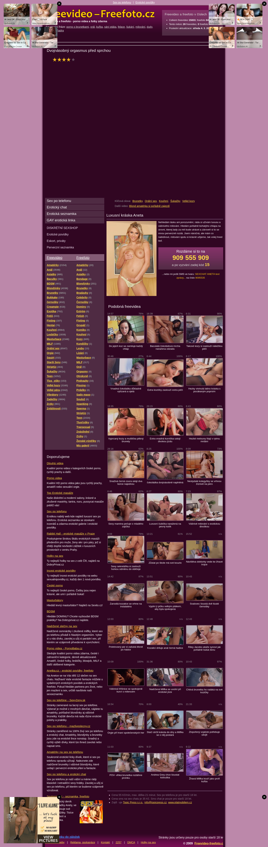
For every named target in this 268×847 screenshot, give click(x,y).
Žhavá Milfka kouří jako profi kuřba (204, 780)
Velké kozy (188, 201)
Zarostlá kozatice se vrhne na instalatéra (126, 605)
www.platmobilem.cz (180, 802)
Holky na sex (55, 555)
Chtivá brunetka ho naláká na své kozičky (204, 691)
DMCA (131, 842)
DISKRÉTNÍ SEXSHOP (62, 228)
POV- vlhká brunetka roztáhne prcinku (125, 776)
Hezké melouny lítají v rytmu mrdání (204, 440)
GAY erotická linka (61, 220)
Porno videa (54, 478)
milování (140, 26)
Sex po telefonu (122, 2)
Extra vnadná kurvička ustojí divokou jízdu (165, 440)
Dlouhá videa (55, 463)
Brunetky (137, 201)
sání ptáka (110, 26)
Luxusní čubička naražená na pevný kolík (165, 525)
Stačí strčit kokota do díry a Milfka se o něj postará (165, 733)
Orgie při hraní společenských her (126, 732)
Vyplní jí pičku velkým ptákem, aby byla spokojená (165, 607)
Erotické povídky (145, 2)
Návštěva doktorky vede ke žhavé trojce (204, 563)
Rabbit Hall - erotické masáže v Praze (71, 533)
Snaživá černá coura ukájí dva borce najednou (125, 482)
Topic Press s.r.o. (133, 802)
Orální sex (151, 201)
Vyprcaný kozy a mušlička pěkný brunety (126, 440)
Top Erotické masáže (60, 492)
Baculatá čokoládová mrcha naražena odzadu (165, 347)
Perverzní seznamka (60, 247)
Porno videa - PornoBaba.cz (64, 648)
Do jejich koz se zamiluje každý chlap (126, 347)
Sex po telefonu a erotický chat (66, 774)
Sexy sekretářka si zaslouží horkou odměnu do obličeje (126, 567)
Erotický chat (57, 207)
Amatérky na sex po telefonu (65, 752)
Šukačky (175, 201)
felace (121, 26)
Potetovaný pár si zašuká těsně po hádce (126, 648)
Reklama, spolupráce (82, 842)
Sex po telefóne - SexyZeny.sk (66, 700)
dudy (149, 26)
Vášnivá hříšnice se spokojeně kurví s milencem (125, 690)
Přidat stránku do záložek (62, 836)
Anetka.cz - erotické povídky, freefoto (70, 670)
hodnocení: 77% (64, 59)
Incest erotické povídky (61, 570)
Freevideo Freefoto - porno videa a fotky (100, 14)
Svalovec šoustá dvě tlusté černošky (204, 605)
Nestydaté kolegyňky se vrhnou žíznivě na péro (204, 482)
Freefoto (82, 258)
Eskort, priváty (56, 240)
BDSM (51, 611)
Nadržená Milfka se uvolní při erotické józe (165, 690)
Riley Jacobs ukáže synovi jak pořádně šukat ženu (204, 648)
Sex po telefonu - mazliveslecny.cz (68, 726)
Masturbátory (55, 600)
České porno (55, 585)
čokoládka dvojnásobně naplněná (165, 482)
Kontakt (105, 842)
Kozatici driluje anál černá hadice (165, 648)
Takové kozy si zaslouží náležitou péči (204, 347)
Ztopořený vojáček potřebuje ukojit (204, 733)
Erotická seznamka (61, 214)
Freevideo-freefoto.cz (209, 843)
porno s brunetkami (77, 26)
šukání (130, 26)
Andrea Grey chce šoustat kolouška (165, 776)
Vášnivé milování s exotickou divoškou (204, 525)
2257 (118, 842)
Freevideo (54, 258)
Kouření (163, 201)
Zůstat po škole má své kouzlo (165, 562)
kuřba (99, 26)
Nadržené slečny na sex (62, 626)
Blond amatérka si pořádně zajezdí (149, 206)
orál (92, 26)
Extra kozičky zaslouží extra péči (165, 390)
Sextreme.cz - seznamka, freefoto (68, 796)
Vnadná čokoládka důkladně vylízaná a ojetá (125, 390)
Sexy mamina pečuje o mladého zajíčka (125, 525)
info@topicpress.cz (155, 802)
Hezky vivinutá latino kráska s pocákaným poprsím (204, 390)
